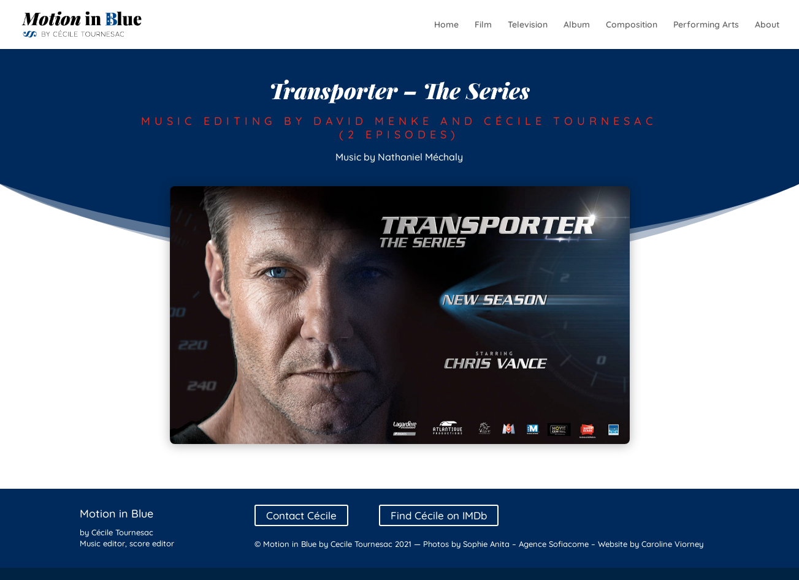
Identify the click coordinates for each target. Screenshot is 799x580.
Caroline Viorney (672, 544)
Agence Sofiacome (554, 544)
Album (577, 25)
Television (528, 25)
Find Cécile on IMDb (439, 515)
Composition (631, 25)
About (767, 25)
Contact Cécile (301, 515)
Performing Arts (706, 25)
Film (483, 25)
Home (446, 25)
